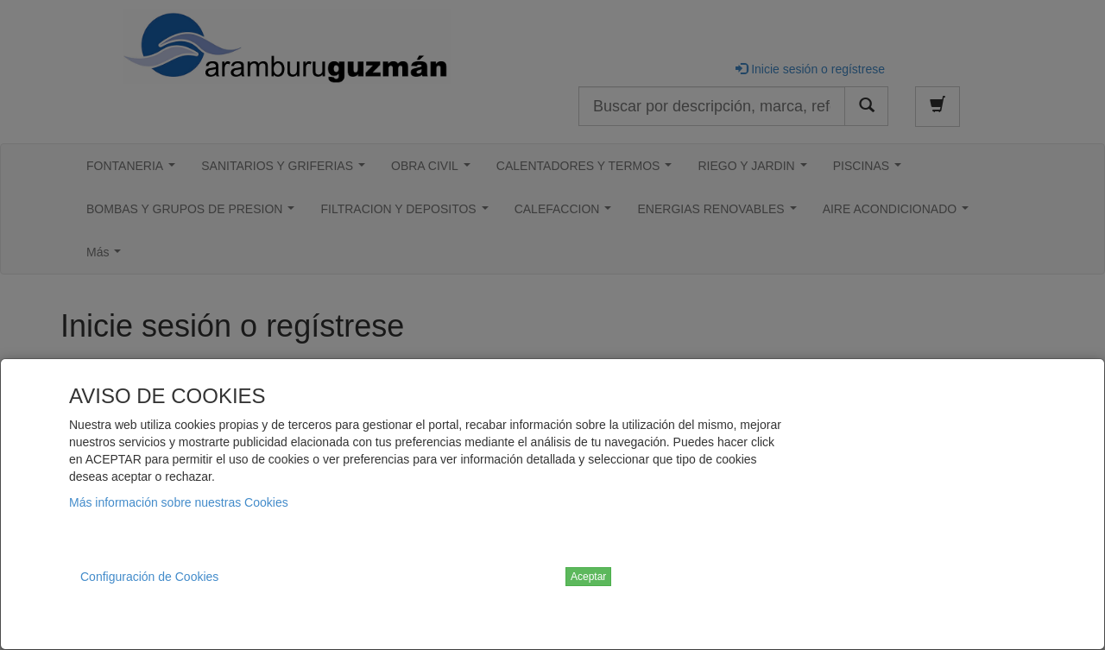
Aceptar (588, 577)
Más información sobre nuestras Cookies (178, 502)
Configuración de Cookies (149, 577)
